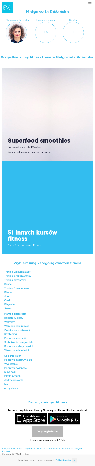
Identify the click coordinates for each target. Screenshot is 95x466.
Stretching (10, 334)
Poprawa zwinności (15, 368)
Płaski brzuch (12, 376)
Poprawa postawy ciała (18, 360)
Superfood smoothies (39, 141)
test (6, 384)
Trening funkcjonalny (16, 288)
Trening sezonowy (15, 280)
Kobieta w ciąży (13, 318)
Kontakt (6, 452)
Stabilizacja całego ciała (18, 342)
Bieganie (9, 304)
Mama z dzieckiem (15, 314)
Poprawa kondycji (15, 338)
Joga (7, 296)
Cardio (8, 300)
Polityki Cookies (63, 460)
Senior (8, 308)
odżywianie (11, 388)
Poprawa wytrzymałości (18, 346)
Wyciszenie (11, 364)
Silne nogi (10, 372)
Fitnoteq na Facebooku (48, 449)
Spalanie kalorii (13, 356)
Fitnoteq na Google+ (72, 449)
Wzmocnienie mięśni (16, 350)
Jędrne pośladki (13, 380)
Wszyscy (9, 322)
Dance (8, 284)
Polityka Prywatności (12, 449)
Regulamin (30, 449)
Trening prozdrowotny (17, 276)
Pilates (8, 292)
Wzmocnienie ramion (16, 326)
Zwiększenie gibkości (17, 330)
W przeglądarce (47, 431)
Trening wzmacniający (17, 272)
